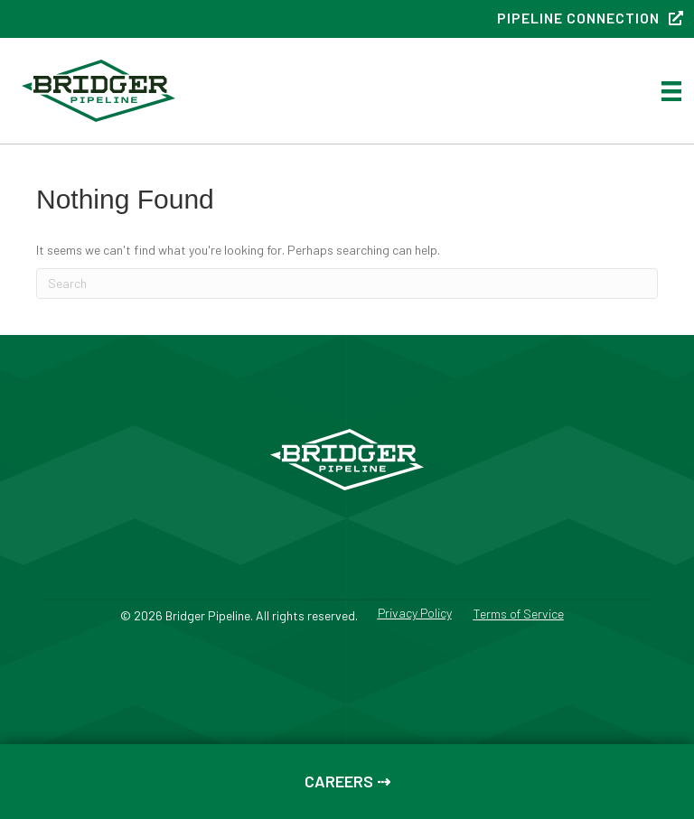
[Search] (347, 283)
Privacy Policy (415, 613)
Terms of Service (519, 614)
